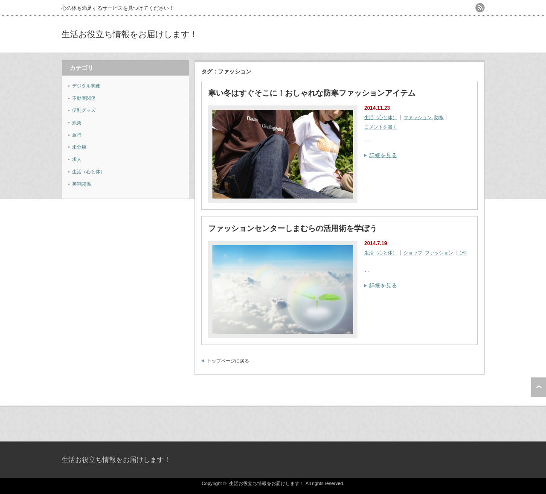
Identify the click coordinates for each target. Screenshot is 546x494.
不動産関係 (84, 98)
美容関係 (81, 184)
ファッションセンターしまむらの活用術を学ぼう (292, 228)
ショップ (413, 252)
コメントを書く (380, 126)
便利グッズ (84, 110)
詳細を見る (383, 155)
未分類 (79, 146)
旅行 (76, 134)
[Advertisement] (385, 34)
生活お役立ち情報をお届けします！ (129, 34)
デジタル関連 (86, 85)
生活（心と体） (380, 117)
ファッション (418, 117)
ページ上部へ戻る (538, 387)
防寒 (439, 117)
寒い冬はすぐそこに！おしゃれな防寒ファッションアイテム (311, 93)
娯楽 (76, 122)
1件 (463, 252)
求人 (76, 159)
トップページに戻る (228, 360)
